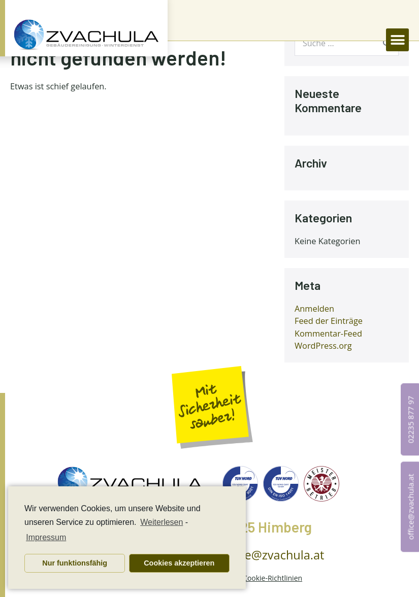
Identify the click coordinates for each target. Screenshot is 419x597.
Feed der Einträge (329, 320)
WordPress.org (323, 345)
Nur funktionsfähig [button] (74, 563)
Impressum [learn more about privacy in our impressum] (46, 537)
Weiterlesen (161, 522)
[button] (397, 39)
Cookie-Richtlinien (272, 578)
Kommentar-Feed (328, 333)
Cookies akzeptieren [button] (179, 563)
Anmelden (314, 308)
